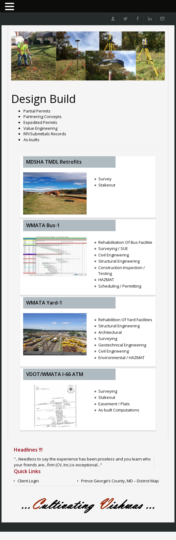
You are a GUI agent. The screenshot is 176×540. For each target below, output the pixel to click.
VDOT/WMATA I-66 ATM (54, 374)
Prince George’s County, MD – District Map (120, 481)
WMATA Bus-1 (43, 225)
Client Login (28, 481)
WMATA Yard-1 (44, 302)
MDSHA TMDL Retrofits (54, 161)
